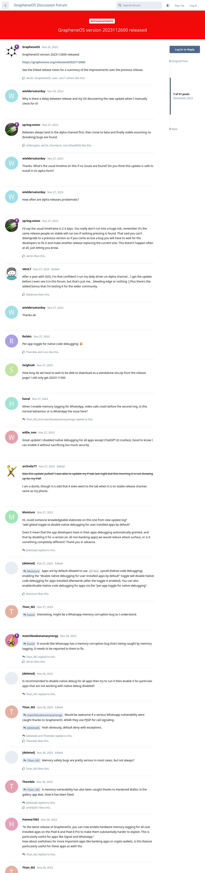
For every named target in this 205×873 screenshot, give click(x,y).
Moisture (33, 571)
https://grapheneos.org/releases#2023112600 (53, 62)
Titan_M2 (33, 760)
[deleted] (33, 728)
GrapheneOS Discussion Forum (40, 5)
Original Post (178, 61)
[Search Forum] (139, 5)
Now (173, 129)
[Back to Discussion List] (5, 5)
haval (31, 615)
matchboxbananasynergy (44, 715)
